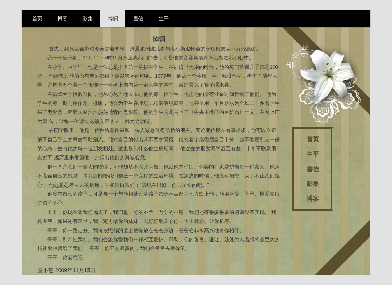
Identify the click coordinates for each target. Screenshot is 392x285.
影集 (88, 18)
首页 (37, 18)
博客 (62, 18)
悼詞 (113, 18)
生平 (164, 18)
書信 (138, 18)
